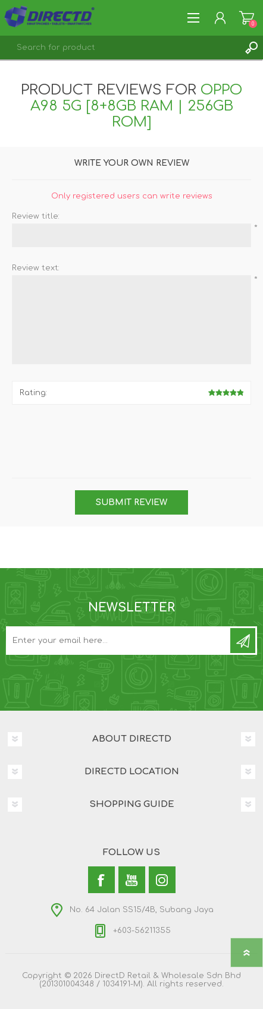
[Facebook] (101, 879)
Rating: (33, 393)
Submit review (131, 502)
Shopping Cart (246, 18)
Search (251, 47)
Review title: (36, 216)
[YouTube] (131, 879)
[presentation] (125, 437)
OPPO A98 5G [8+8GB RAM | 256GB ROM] (136, 106)
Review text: (36, 268)
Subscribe (242, 640)
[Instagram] (162, 879)
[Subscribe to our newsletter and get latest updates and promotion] (119, 640)
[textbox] (119, 47)
